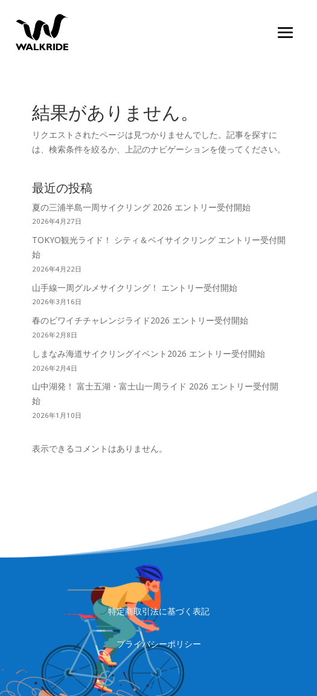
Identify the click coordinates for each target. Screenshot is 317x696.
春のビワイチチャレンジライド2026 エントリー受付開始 (140, 320)
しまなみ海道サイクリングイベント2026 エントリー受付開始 (148, 353)
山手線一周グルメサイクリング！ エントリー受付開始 (134, 287)
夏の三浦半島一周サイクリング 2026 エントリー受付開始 (141, 207)
